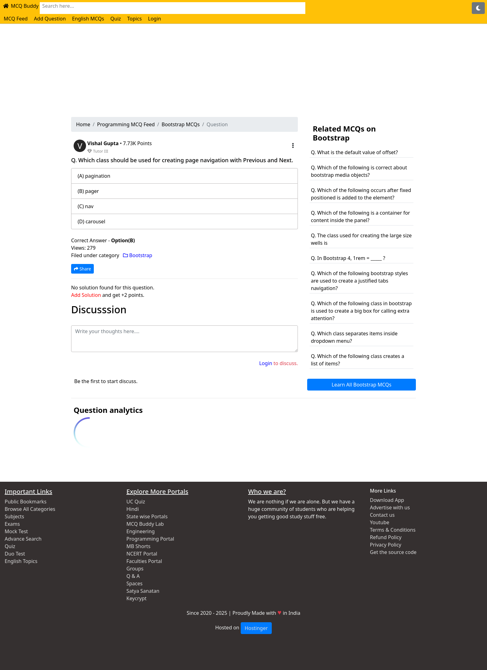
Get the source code (393, 552)
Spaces (134, 583)
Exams (12, 523)
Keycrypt (136, 598)
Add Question (50, 18)
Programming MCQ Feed (126, 124)
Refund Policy (386, 537)
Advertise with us (390, 507)
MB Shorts (138, 546)
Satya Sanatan (142, 590)
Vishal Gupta (103, 143)
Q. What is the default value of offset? (354, 152)
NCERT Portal (141, 553)
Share (82, 269)
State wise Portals (147, 516)
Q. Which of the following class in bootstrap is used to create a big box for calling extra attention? (361, 311)
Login (154, 18)
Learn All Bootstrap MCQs (361, 384)
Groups (134, 568)
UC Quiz (135, 501)
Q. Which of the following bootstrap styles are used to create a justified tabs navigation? (359, 281)
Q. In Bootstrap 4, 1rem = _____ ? (348, 258)
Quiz (115, 18)
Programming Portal (150, 538)
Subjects (14, 516)
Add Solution (86, 295)
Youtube (379, 522)
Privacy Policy (385, 544)
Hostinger (256, 628)
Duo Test (15, 553)
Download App (387, 500)
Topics (134, 18)
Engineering (140, 531)
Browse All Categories (30, 509)
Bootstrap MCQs (181, 124)
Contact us (382, 514)
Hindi (132, 509)
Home (83, 124)
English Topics (21, 561)
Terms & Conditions (393, 529)
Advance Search (23, 538)
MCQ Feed (16, 18)
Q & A (133, 576)
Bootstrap (137, 255)
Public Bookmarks (26, 501)
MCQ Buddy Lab (145, 523)
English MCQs (88, 18)
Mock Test (16, 531)
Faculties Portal (144, 561)
